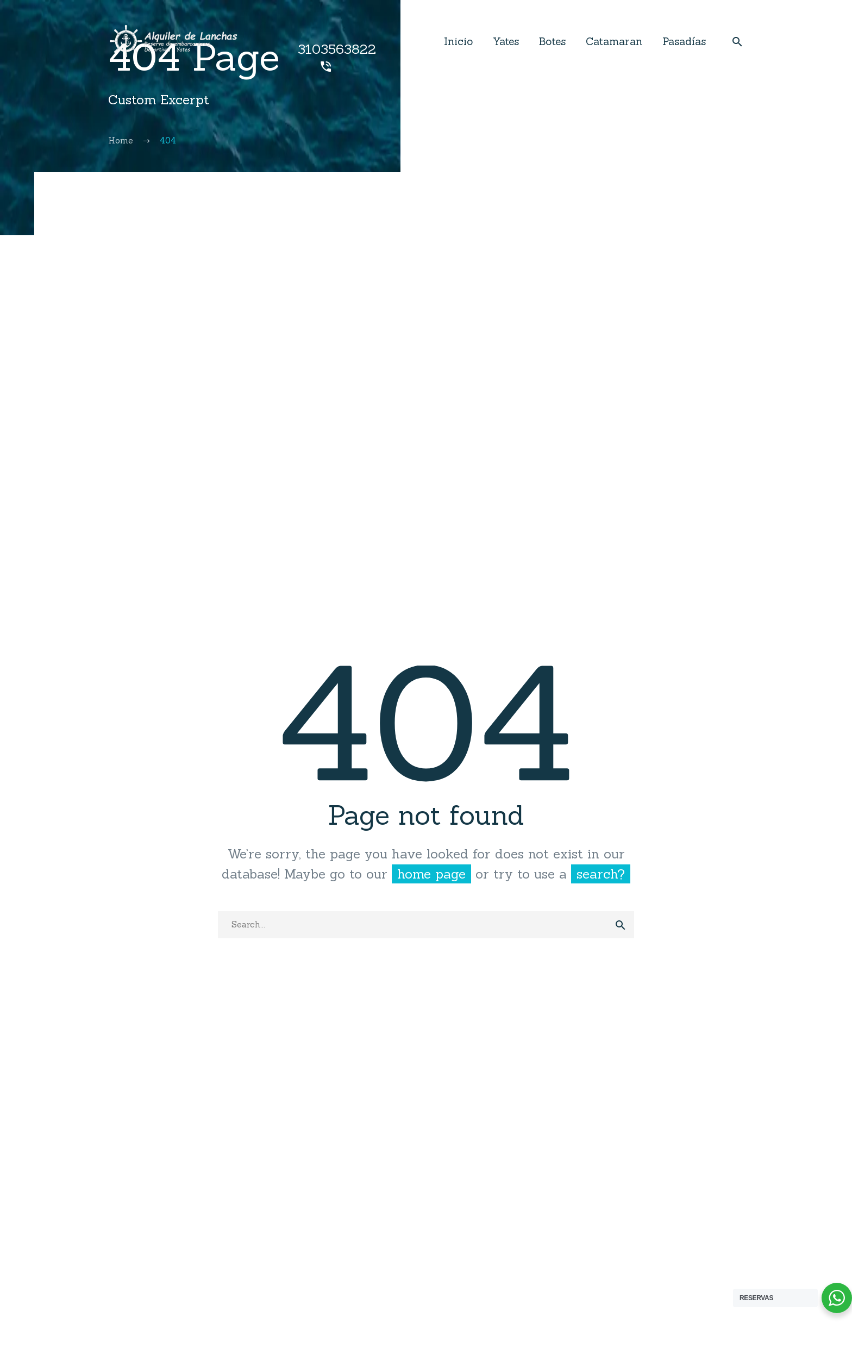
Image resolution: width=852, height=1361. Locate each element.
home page (431, 873)
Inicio (458, 41)
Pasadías (684, 41)
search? (601, 873)
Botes (552, 41)
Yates (506, 41)
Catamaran (614, 41)
